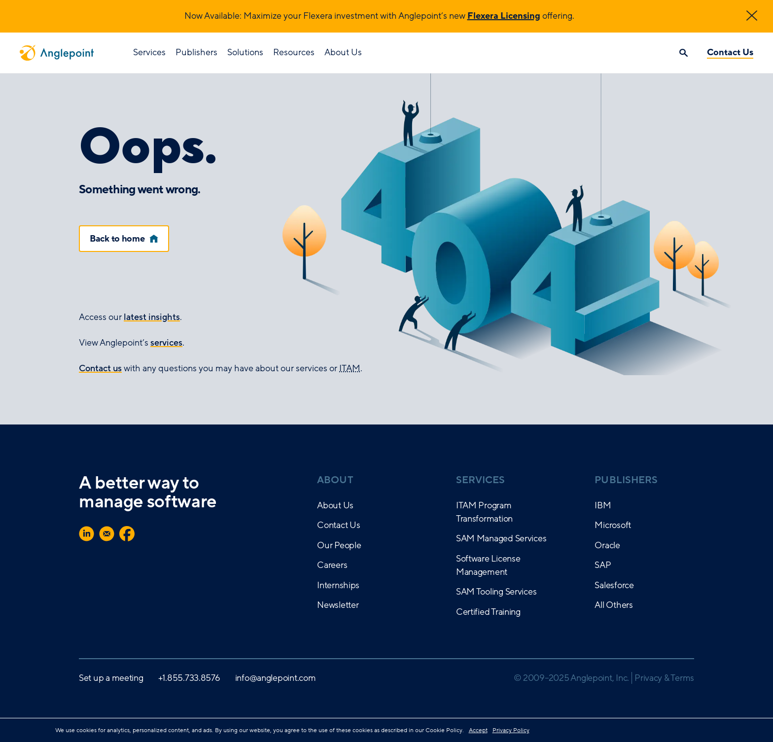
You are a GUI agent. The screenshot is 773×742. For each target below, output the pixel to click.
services (166, 351)
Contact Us (730, 52)
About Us (343, 52)
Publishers (196, 52)
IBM (603, 513)
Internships (338, 593)
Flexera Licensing (503, 16)
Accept (478, 730)
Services (149, 52)
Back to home (124, 246)
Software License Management (488, 573)
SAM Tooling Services (496, 600)
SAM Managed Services (501, 547)
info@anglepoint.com (275, 686)
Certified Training (488, 620)
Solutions (245, 52)
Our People (339, 553)
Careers (332, 573)
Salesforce (614, 593)
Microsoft (613, 533)
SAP (603, 573)
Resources (294, 52)
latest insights (152, 325)
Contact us (100, 376)
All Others (613, 613)
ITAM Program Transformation (484, 519)
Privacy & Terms (664, 686)
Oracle (607, 553)
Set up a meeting (111, 686)
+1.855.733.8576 (189, 686)
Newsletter (337, 613)
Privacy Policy (510, 730)
